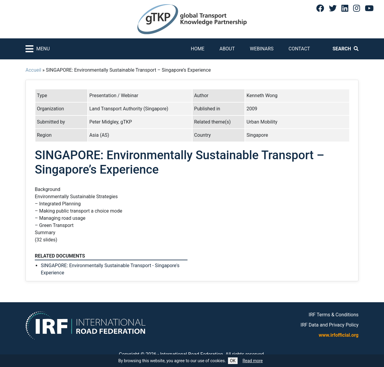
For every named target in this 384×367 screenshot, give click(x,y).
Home (197, 49)
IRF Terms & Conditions (333, 315)
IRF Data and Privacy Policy (329, 325)
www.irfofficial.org (338, 335)
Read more (252, 360)
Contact (299, 49)
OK (233, 360)
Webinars (262, 49)
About (227, 49)
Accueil (33, 70)
